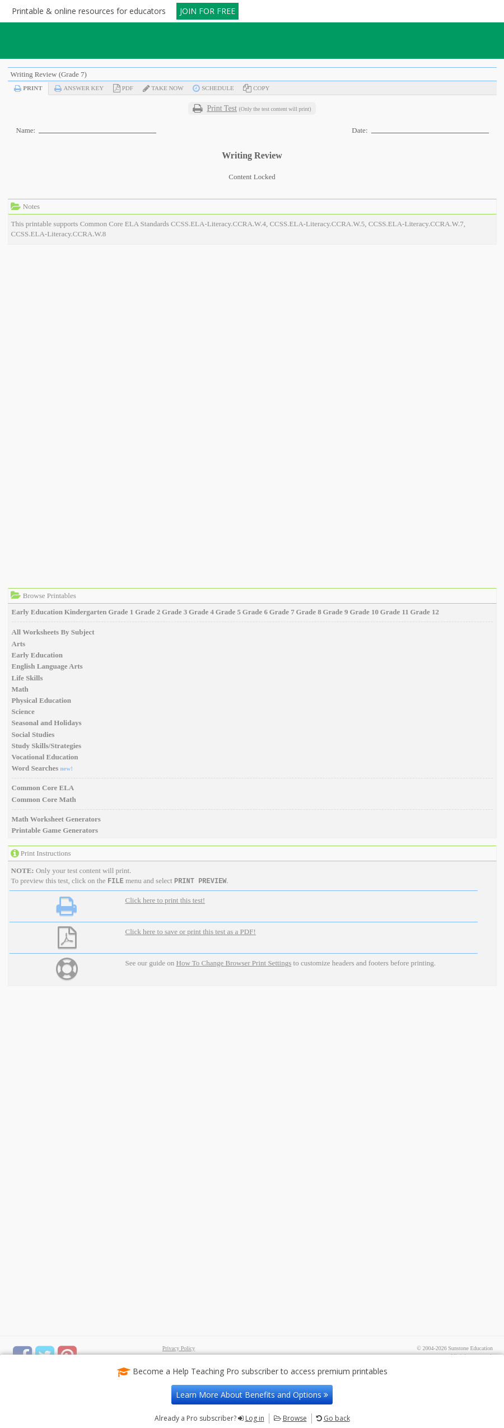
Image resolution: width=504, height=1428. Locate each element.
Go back (337, 1418)
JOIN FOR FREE (207, 11)
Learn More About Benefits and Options (252, 1394)
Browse (295, 1418)
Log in (254, 1418)
